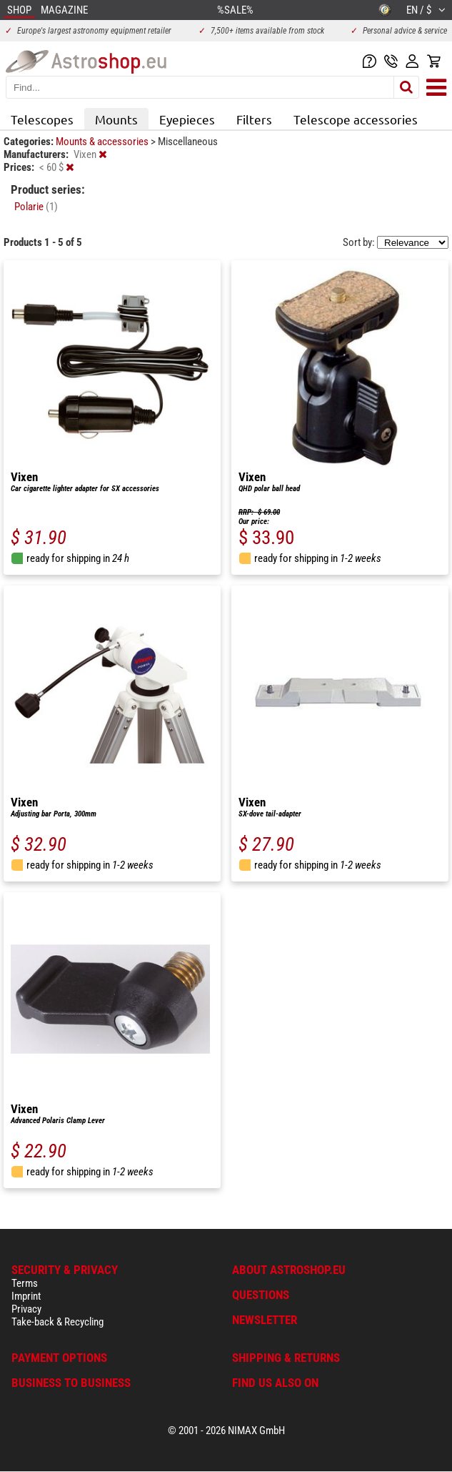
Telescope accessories (355, 119)
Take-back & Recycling (57, 1321)
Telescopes (42, 119)
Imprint (26, 1296)
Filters (254, 119)
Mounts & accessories (103, 141)
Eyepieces (187, 119)
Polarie (36, 206)
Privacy (26, 1309)
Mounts (116, 119)
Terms (24, 1283)
